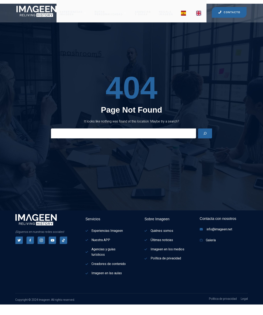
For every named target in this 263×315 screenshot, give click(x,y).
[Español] (2, 307)
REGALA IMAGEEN (166, 9)
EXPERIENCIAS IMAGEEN (72, 9)
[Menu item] (185, 9)
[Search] (205, 132)
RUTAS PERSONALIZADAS (111, 9)
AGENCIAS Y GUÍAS (143, 9)
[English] (2, 312)
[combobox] (2, 307)
